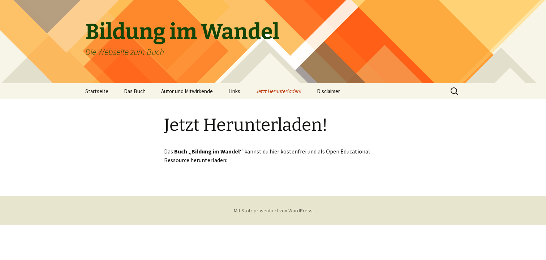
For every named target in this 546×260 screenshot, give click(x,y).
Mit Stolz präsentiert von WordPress (273, 210)
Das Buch (135, 91)
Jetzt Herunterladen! (278, 91)
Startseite (96, 91)
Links (234, 91)
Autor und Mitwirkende (187, 91)
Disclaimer (328, 91)
